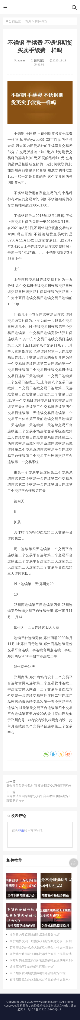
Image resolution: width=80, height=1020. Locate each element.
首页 (28, 21)
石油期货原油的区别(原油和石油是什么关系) (40, 979)
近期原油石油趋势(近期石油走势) (32, 966)
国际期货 (37, 60)
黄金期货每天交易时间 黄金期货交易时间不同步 (38, 785)
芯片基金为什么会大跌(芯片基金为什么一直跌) (41, 947)
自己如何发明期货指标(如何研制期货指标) (38, 973)
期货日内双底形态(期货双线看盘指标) (35, 934)
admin (19, 60)
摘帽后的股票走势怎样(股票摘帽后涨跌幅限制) (41, 960)
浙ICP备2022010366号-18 (44, 1009)
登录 (21, 830)
